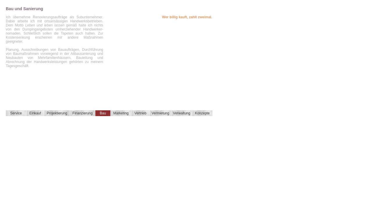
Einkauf (35, 113)
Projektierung (57, 113)
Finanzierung (82, 113)
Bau (103, 113)
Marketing (121, 113)
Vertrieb (140, 113)
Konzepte (202, 113)
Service (16, 113)
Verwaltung (181, 113)
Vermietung (160, 113)
